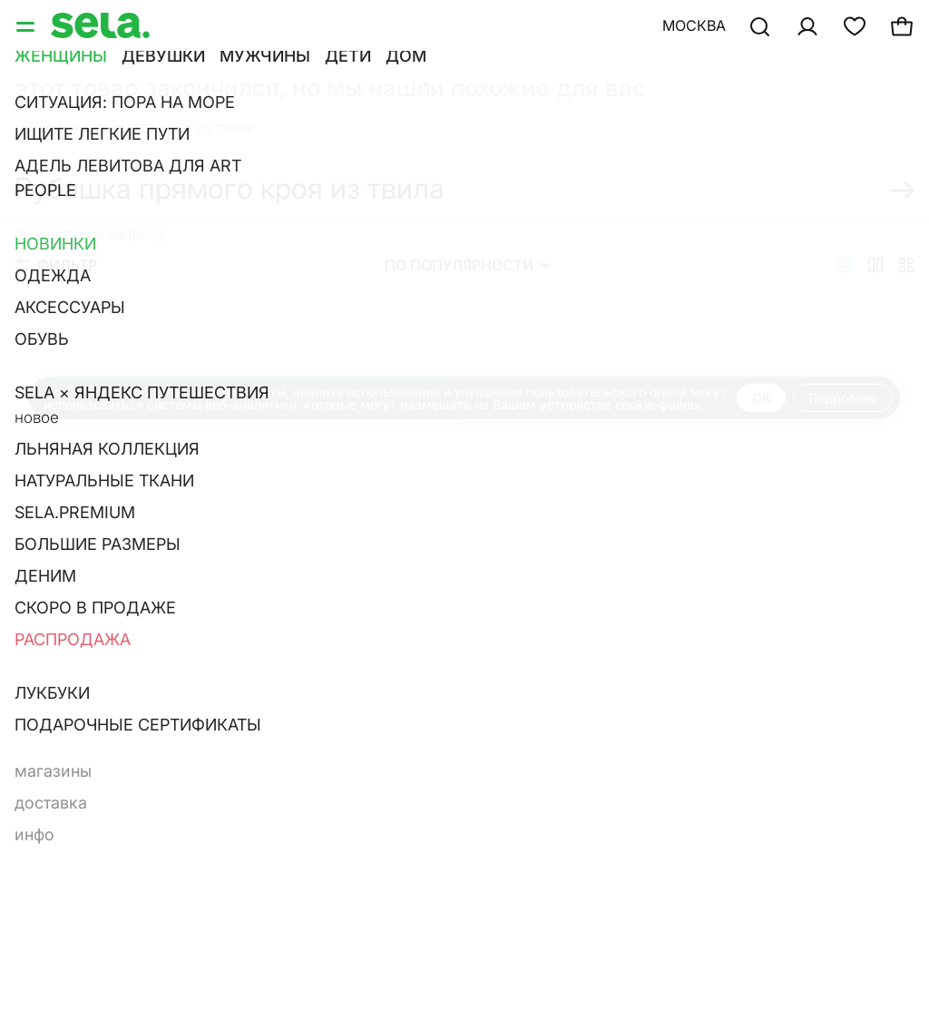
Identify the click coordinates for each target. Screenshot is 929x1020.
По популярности (467, 265)
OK (761, 398)
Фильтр (56, 265)
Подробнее (842, 398)
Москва (694, 25)
